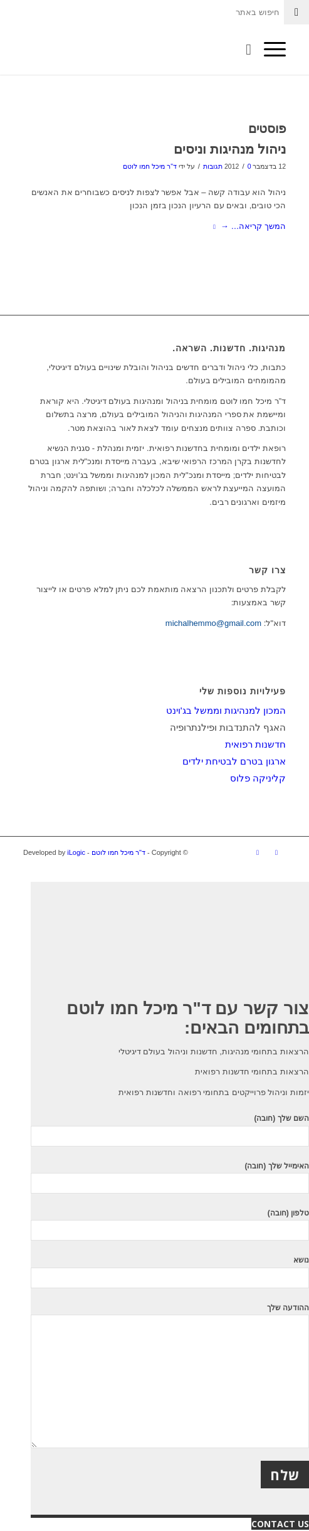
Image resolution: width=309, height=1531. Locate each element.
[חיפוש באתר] (242, 49)
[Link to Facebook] (276, 852)
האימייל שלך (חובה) (170, 1178)
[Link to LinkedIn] (257, 852)
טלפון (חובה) (170, 1225)
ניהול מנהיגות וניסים (230, 149)
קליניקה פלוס (258, 778)
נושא (170, 1272)
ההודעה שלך (170, 1375)
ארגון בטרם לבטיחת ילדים (234, 761)
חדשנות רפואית (255, 744)
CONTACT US (280, 1524)
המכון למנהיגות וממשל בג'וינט (226, 710)
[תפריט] (268, 49)
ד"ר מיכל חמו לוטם (150, 166)
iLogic (76, 852)
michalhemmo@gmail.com (213, 623)
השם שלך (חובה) (170, 1130)
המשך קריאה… (247, 226)
